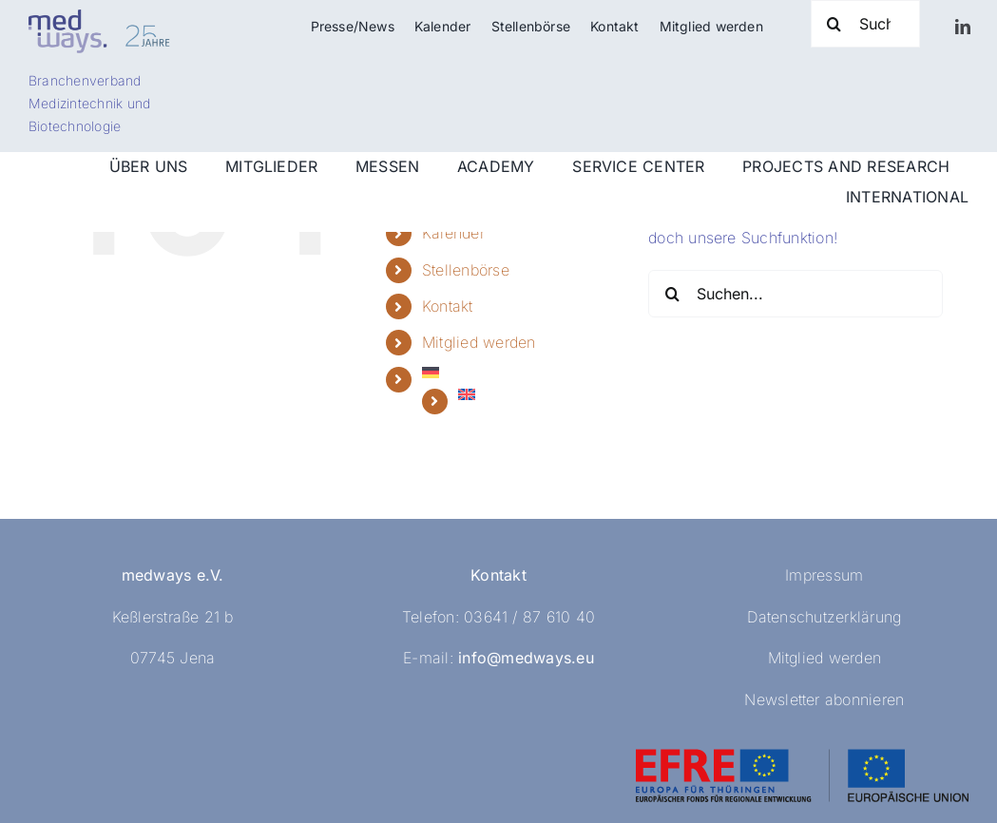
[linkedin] (962, 26)
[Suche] (865, 24)
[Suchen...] (795, 293)
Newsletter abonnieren (824, 699)
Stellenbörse (465, 269)
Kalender (453, 232)
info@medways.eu (526, 657)
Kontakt (447, 306)
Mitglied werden (479, 342)
